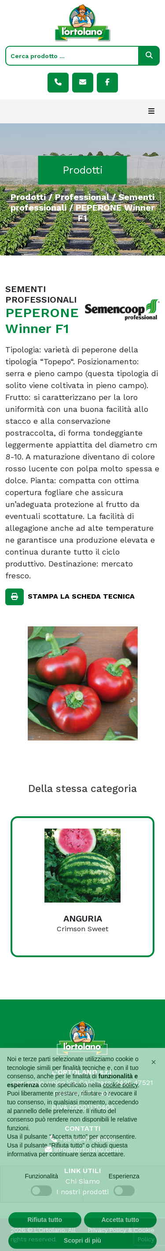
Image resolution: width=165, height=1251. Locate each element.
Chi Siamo (83, 1181)
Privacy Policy (107, 1229)
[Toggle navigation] (151, 111)
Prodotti (28, 196)
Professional (82, 196)
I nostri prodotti (82, 1192)
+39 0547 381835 (82, 1139)
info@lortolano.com (83, 1149)
